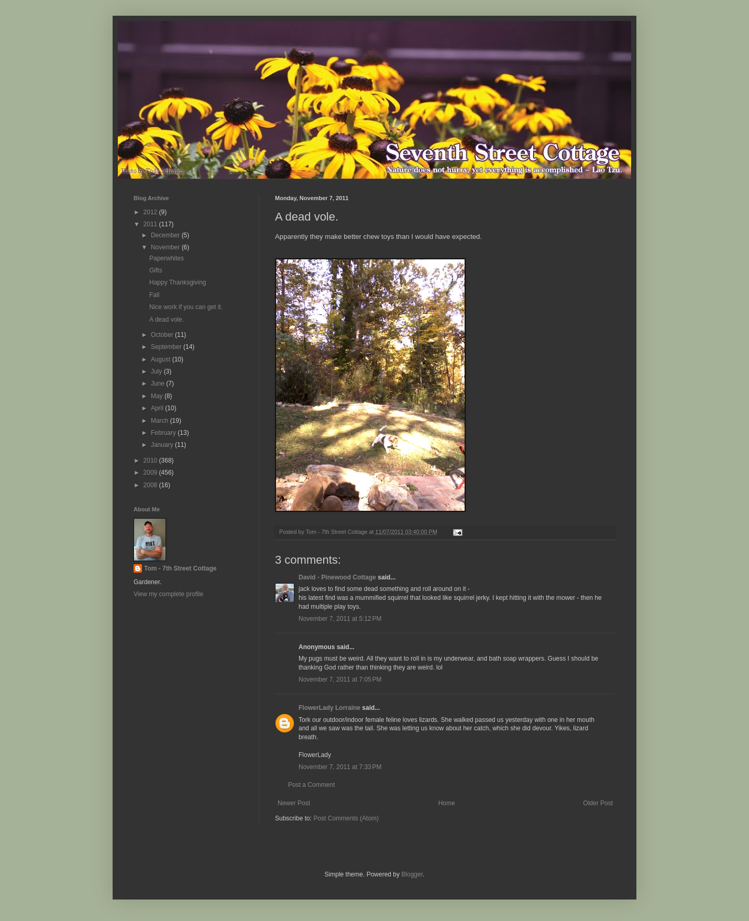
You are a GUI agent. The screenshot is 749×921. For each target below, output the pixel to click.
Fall (154, 295)
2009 (151, 472)
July (157, 371)
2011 (151, 224)
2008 (151, 485)
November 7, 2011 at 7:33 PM (340, 767)
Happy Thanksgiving (177, 282)
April (158, 408)
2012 (151, 212)
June (158, 383)
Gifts (155, 270)
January (163, 444)
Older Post (598, 803)
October (163, 334)
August (161, 359)
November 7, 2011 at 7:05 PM (340, 679)
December (166, 235)
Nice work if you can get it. (186, 307)
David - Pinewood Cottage (337, 577)
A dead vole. (166, 319)
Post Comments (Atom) (346, 818)
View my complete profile (168, 594)
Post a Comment (311, 784)
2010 (151, 460)
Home (446, 803)
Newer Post (294, 803)
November (166, 247)
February (164, 432)
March (160, 420)
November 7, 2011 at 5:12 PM (340, 618)
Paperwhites (166, 258)
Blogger (412, 874)
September (167, 346)
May (157, 396)
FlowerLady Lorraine (329, 707)
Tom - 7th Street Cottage (180, 568)
